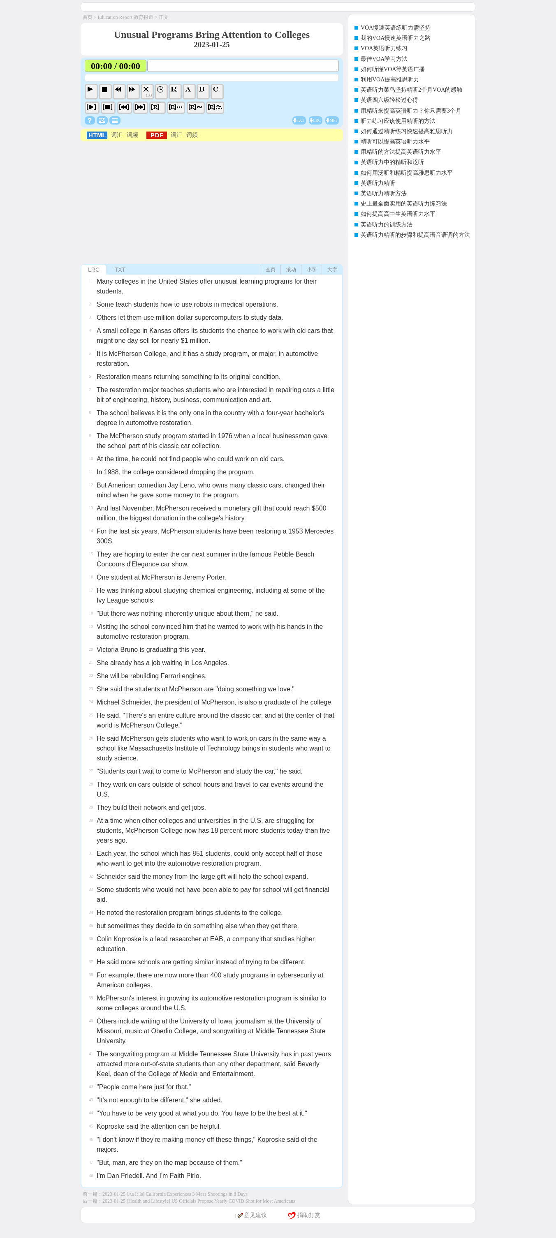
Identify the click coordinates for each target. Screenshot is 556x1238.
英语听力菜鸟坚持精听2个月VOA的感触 (411, 90)
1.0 (149, 95)
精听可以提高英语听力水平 (395, 142)
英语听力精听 (378, 183)
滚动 (291, 270)
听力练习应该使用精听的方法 (398, 121)
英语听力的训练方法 (386, 225)
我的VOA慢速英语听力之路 (396, 38)
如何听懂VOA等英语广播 (393, 69)
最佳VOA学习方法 (384, 59)
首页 (88, 17)
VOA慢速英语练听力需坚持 (396, 28)
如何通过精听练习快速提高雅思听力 (407, 131)
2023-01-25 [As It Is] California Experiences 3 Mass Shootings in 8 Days (175, 1194)
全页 (271, 270)
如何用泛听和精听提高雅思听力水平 (407, 173)
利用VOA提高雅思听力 (390, 79)
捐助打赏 (308, 1215)
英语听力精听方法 (384, 193)
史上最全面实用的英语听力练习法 (404, 204)
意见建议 (255, 1215)
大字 (332, 270)
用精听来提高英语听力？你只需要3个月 (411, 111)
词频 (132, 135)
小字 (312, 270)
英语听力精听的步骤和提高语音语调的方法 (415, 235)
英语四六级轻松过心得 (389, 100)
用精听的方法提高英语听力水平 (401, 152)
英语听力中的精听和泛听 (392, 162)
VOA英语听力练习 (384, 48)
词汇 (117, 135)
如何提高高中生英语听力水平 (398, 214)
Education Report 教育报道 (125, 17)
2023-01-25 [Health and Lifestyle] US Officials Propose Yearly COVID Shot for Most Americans (198, 1201)
